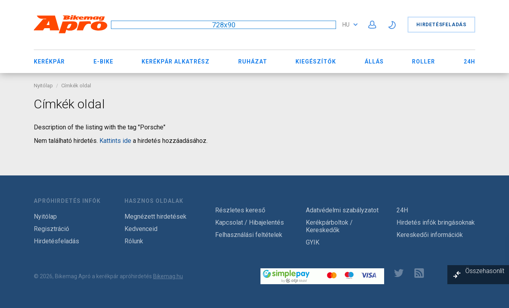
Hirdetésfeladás (441, 24)
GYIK (312, 242)
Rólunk (133, 241)
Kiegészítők (315, 61)
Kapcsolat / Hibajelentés (249, 222)
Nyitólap (43, 86)
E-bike (103, 61)
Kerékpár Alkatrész (176, 61)
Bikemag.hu (168, 276)
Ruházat (252, 61)
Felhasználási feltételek (248, 235)
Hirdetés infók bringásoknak (435, 222)
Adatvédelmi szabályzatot (342, 210)
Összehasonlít (484, 271)
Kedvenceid (140, 229)
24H (469, 61)
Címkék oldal (76, 86)
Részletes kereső (240, 210)
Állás (374, 61)
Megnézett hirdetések (155, 216)
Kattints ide (115, 140)
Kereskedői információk (429, 235)
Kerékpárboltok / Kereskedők (329, 226)
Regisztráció (51, 229)
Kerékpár (49, 61)
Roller (423, 61)
